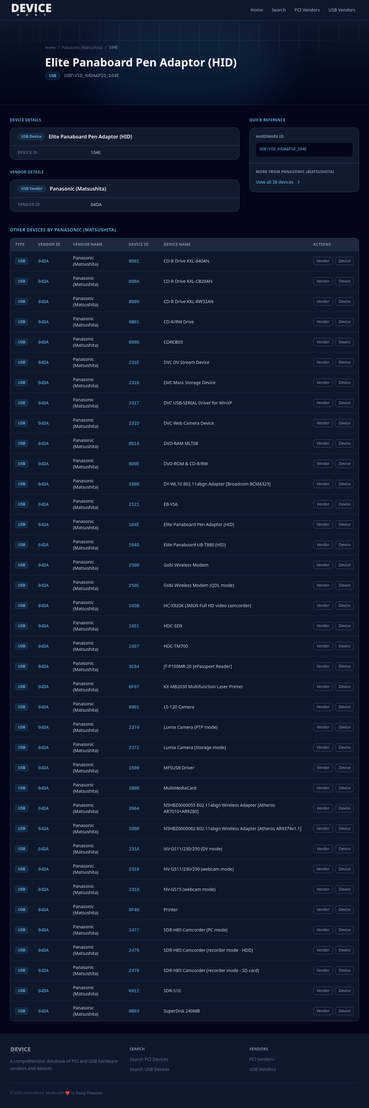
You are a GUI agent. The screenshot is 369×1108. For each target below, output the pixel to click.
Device (344, 261)
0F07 (134, 687)
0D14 (134, 443)
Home (257, 10)
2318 (134, 869)
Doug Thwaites (89, 1093)
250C (134, 585)
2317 (134, 403)
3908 (134, 828)
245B (134, 605)
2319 (134, 889)
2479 (134, 950)
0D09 (134, 301)
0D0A (134, 281)
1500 (134, 768)
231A (134, 849)
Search (279, 10)
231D (134, 423)
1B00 (134, 788)
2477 (134, 930)
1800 (134, 484)
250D (134, 565)
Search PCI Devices (149, 1059)
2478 (134, 970)
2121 (134, 504)
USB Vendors (342, 10)
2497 (134, 646)
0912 (134, 991)
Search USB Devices (150, 1069)
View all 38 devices (278, 182)
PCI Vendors (307, 10)
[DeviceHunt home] (31, 9)
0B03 (134, 1011)
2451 (134, 626)
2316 (134, 382)
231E (134, 362)
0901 (134, 707)
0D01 (134, 261)
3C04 (134, 666)
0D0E (134, 464)
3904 (134, 808)
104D (134, 545)
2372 (134, 747)
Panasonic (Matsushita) (82, 47)
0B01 (134, 322)
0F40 (134, 909)
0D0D (134, 342)
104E (134, 524)
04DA (43, 261)
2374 (134, 727)
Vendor (323, 261)
